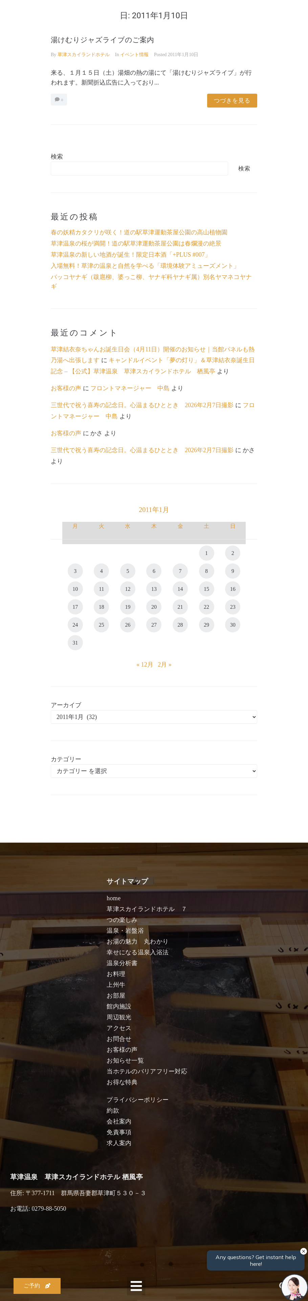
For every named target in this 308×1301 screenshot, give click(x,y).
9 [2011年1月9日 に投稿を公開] (233, 571)
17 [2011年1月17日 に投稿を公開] (75, 607)
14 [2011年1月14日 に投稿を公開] (180, 589)
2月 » (165, 664)
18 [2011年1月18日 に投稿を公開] (101, 607)
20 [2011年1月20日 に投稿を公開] (154, 607)
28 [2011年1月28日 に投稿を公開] (180, 625)
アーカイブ (66, 705)
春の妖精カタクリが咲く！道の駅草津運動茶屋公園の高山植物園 (139, 232)
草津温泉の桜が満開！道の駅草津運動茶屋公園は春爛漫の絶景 (136, 243)
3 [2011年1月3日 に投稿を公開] (75, 571)
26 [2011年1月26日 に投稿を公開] (127, 625)
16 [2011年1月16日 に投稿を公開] (233, 589)
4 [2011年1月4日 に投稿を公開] (101, 571)
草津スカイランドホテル (84, 54)
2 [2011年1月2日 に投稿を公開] (233, 553)
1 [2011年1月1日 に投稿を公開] (206, 553)
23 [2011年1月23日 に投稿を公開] (233, 607)
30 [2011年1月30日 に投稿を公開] (233, 625)
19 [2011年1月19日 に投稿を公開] (127, 607)
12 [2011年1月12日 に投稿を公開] (127, 589)
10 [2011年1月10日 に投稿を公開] (75, 589)
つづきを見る (232, 100)
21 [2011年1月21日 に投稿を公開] (180, 607)
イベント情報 (134, 54)
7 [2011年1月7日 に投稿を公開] (180, 571)
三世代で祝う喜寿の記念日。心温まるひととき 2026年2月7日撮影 (142, 405)
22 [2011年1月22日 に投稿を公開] (206, 607)
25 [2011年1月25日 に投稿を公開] (101, 625)
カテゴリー (66, 759)
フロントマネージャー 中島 (130, 388)
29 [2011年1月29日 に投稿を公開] (206, 625)
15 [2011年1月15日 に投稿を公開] (206, 589)
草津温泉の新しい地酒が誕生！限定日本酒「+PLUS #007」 (131, 254)
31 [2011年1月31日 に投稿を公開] (75, 643)
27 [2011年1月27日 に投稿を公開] (154, 625)
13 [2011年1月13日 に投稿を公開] (154, 589)
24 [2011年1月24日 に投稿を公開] (75, 625)
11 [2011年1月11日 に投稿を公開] (101, 589)
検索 (57, 156)
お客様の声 (66, 388)
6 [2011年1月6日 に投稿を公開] (154, 571)
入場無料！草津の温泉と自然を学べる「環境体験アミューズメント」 (145, 265)
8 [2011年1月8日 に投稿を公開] (206, 571)
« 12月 (144, 664)
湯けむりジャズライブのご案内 (102, 40)
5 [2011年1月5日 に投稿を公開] (127, 571)
